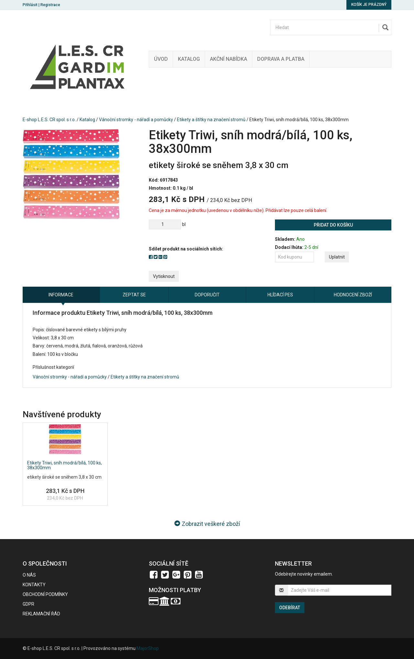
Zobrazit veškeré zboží (207, 523)
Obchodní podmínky (45, 594)
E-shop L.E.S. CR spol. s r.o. (49, 119)
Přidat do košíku (333, 225)
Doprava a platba (280, 59)
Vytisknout (164, 276)
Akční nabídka (228, 59)
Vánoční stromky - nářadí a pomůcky (136, 119)
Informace (61, 294)
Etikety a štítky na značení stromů (211, 119)
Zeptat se (134, 294)
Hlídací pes (280, 294)
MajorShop (147, 648)
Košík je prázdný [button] (369, 4)
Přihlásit (30, 5)
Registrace (50, 5)
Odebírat (289, 607)
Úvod (161, 59)
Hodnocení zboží (353, 294)
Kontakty (34, 584)
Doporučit (207, 294)
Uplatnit (337, 257)
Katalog (189, 59)
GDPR (28, 604)
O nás (29, 575)
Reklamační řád (41, 613)
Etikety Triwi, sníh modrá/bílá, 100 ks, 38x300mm (64, 465)
